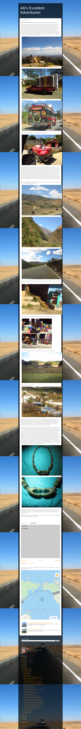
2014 (24, 719)
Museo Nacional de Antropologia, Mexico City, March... (33, 678)
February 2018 (26, 710)
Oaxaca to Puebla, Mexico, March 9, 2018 (31, 695)
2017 (24, 714)
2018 (24, 667)
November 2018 (27, 670)
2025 (24, 657)
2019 (24, 665)
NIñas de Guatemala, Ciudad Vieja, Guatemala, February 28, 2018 (39, 622)
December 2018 (27, 668)
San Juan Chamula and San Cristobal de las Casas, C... (34, 700)
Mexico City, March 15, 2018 (29, 686)
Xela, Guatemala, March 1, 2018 (29, 708)
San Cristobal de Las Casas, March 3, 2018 (31, 705)
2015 (24, 717)
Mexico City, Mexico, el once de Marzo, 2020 (35, 629)
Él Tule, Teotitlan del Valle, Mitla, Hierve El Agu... (32, 699)
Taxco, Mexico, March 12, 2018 (29, 691)
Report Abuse (25, 722)
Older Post (57, 560)
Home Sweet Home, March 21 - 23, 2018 (31, 676)
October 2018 (26, 672)
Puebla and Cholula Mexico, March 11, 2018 (32, 692)
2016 (24, 716)
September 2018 (27, 673)
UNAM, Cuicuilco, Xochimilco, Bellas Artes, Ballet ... (33, 681)
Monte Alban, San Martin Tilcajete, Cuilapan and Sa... (33, 697)
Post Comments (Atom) (30, 563)
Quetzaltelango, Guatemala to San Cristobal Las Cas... (34, 707)
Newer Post (24, 560)
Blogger (45, 725)
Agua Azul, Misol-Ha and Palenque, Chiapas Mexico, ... (34, 702)
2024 (24, 659)
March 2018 (26, 675)
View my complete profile (31, 651)
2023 (24, 661)
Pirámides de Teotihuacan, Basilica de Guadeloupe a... (34, 683)
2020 (24, 664)
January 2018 (26, 712)
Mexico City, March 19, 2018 (29, 679)
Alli (29, 648)
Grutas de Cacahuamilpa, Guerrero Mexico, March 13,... (34, 689)
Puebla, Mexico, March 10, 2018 (29, 694)
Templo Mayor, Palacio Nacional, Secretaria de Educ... (33, 684)
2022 (24, 662)
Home (40, 560)
